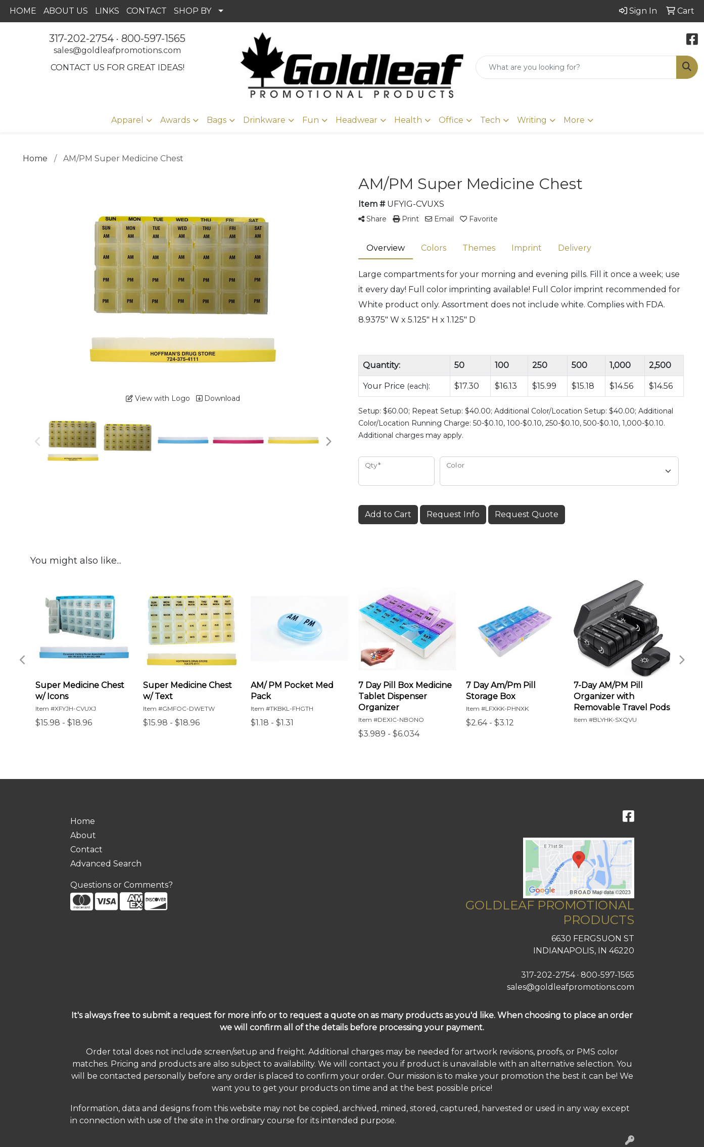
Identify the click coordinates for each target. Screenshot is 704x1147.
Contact (86, 849)
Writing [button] (532, 120)
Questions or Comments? (121, 885)
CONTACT (146, 11)
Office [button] (451, 120)
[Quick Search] (576, 67)
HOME (23, 11)
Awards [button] (175, 120)
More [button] (574, 120)
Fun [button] (310, 120)
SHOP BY (192, 11)
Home (82, 821)
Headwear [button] (357, 120)
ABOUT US (65, 11)
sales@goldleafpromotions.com (117, 50)
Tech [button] (490, 120)
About (83, 835)
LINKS (107, 11)
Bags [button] (216, 120)
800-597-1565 (153, 38)
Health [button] (408, 120)
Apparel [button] (127, 120)
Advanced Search (106, 863)
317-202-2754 (81, 38)
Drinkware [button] (264, 120)
